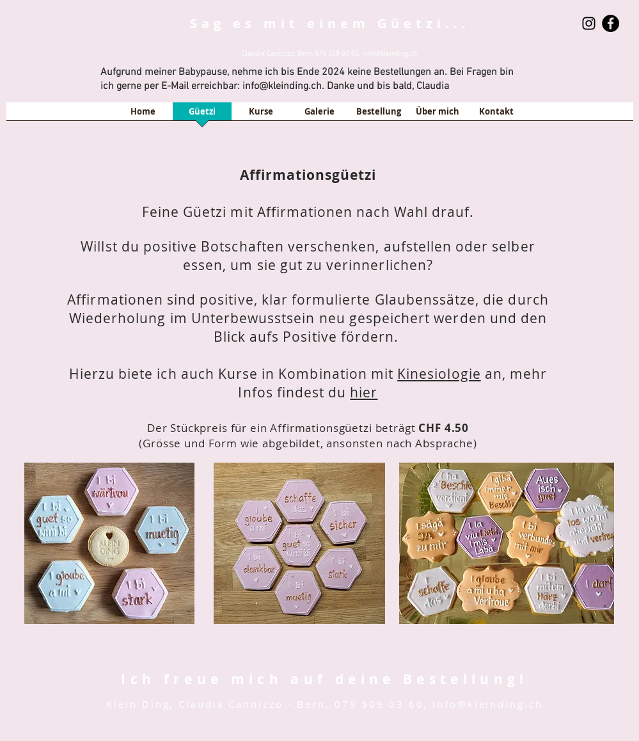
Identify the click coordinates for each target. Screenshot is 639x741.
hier (363, 392)
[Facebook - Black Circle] (610, 23)
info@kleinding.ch (390, 53)
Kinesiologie (439, 374)
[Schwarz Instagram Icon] (588, 23)
